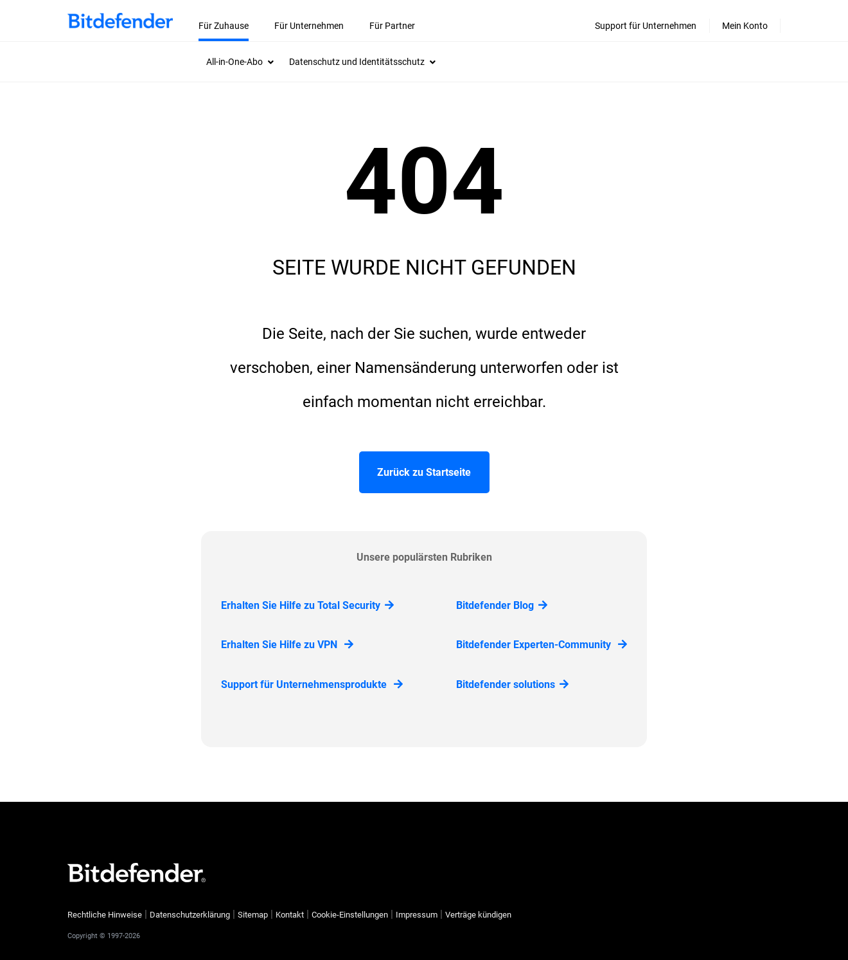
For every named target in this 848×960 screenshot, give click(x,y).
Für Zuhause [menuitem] (224, 26)
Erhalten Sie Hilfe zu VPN (287, 644)
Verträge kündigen (478, 914)
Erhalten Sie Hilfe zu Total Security (307, 605)
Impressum (416, 914)
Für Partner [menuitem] (392, 26)
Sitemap (253, 914)
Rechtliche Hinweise (104, 914)
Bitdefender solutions (512, 684)
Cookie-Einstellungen (350, 914)
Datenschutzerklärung (190, 914)
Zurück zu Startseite (424, 472)
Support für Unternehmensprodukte (312, 684)
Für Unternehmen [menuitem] (309, 26)
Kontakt (290, 914)
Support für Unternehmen (645, 26)
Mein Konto (745, 26)
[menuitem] (240, 61)
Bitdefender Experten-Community (541, 644)
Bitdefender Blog (501, 605)
